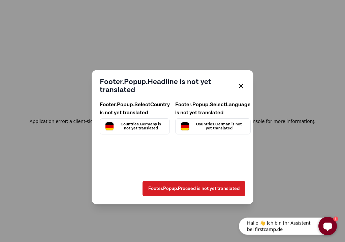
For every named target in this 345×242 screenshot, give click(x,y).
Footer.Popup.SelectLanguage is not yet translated (213, 109)
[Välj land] (135, 126)
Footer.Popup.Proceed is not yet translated (194, 188)
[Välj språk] (213, 126)
